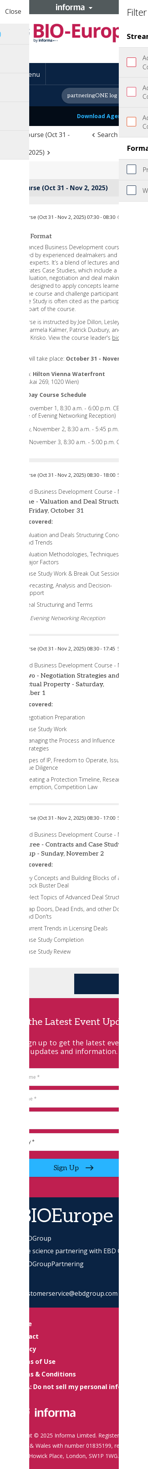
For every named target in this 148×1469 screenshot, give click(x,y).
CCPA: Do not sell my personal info (67, 1386)
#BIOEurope (60, 1216)
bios (117, 337)
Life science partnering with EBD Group (72, 1251)
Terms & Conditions (44, 1374)
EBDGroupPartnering (46, 1264)
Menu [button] (31, 74)
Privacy (24, 1349)
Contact (26, 1336)
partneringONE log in (95, 95)
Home (22, 1323)
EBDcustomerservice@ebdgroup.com (63, 1293)
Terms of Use (34, 1361)
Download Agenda (107, 116)
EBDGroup (29, 1238)
